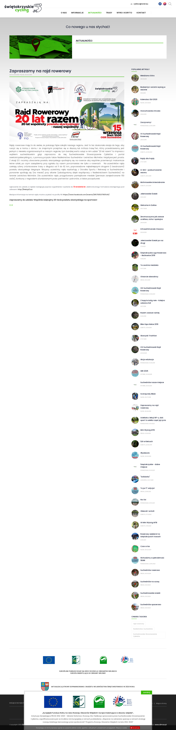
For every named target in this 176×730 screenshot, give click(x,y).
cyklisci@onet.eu (141, 4)
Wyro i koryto (124, 12)
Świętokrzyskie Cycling (23, 8)
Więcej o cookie (121, 728)
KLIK (11, 205)
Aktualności (94, 12)
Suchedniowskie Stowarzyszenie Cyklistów (145, 635)
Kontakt (141, 12)
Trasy (109, 12)
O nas (64, 12)
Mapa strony (161, 703)
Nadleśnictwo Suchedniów (143, 629)
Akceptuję (135, 728)
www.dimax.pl (161, 724)
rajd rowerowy (138, 624)
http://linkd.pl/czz (25, 189)
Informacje (77, 12)
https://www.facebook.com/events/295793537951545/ (86, 194)
